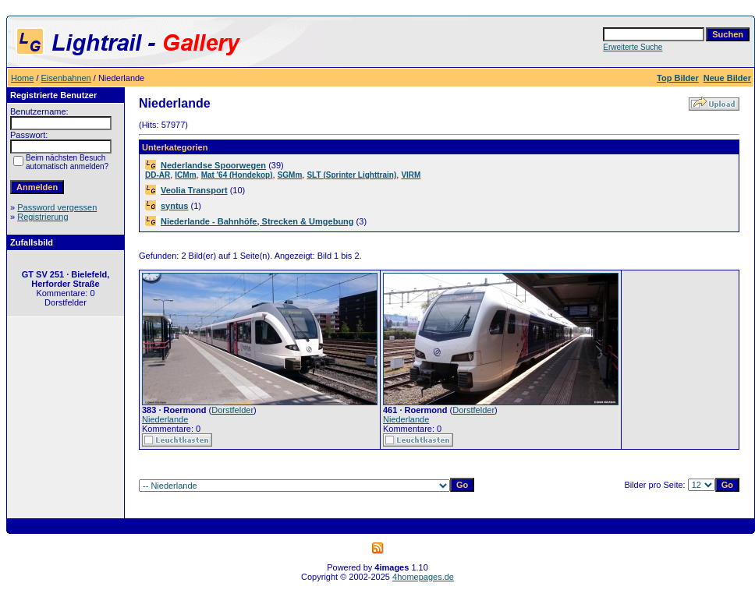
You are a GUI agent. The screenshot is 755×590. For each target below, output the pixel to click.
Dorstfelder (232, 410)
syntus (174, 205)
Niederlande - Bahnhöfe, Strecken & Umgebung (257, 221)
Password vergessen (57, 207)
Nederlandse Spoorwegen (213, 165)
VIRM (410, 175)
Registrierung (42, 216)
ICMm (185, 175)
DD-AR (157, 175)
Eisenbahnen (66, 78)
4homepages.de (423, 576)
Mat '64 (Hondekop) (237, 175)
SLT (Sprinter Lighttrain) (351, 175)
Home (22, 78)
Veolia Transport (194, 190)
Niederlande (165, 419)
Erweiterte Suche (632, 47)
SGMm (290, 175)
